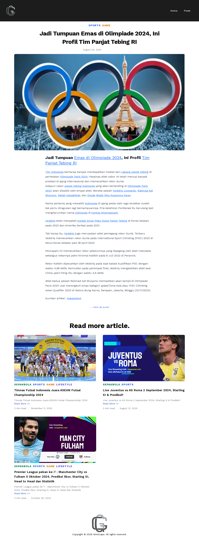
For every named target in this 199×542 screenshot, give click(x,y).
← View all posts (99, 307)
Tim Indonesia (54, 172)
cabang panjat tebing (134, 172)
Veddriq (50, 220)
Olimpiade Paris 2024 (74, 176)
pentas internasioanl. (105, 212)
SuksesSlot (74, 298)
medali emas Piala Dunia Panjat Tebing (102, 220)
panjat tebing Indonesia (79, 186)
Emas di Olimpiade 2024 (98, 157)
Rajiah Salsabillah (69, 195)
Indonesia (91, 203)
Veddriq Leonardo (124, 190)
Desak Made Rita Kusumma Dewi (108, 195)
